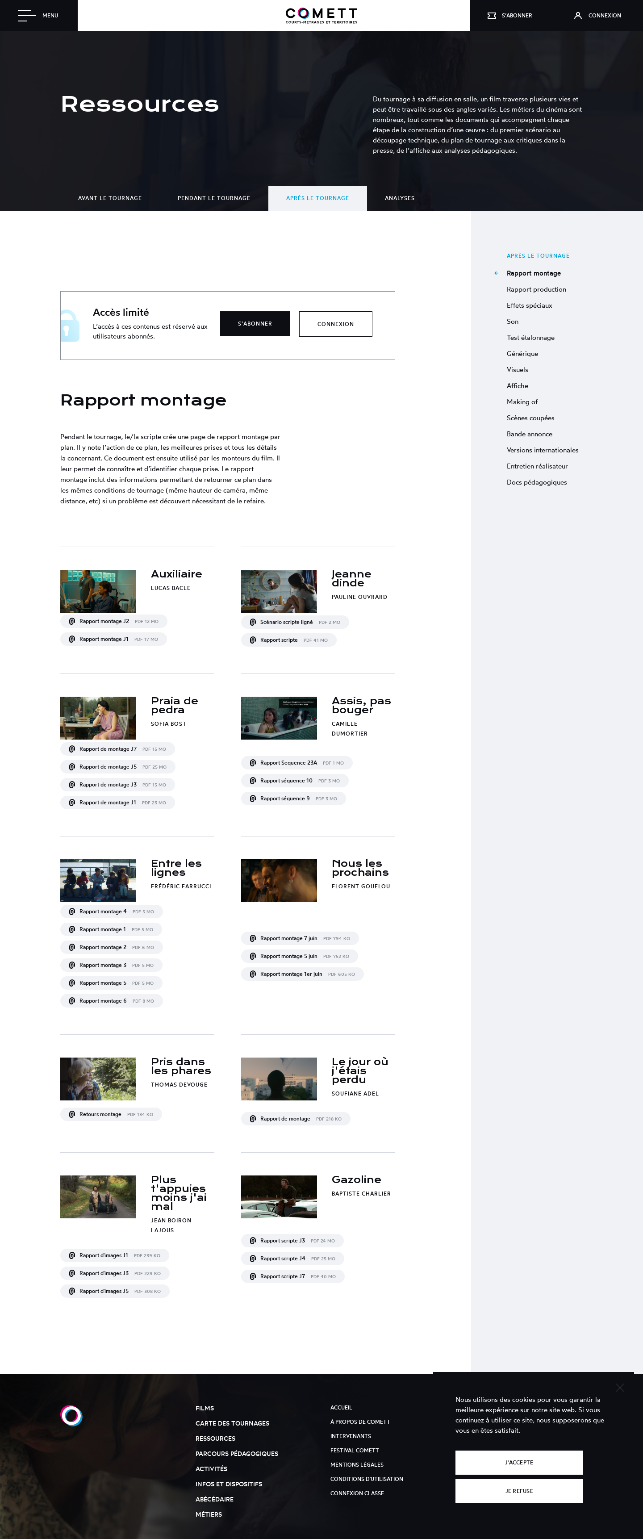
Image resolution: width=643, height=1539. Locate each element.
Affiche (517, 385)
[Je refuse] (619, 1386)
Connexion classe (357, 1493)
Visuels (517, 369)
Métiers (209, 1514)
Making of (522, 401)
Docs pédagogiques (537, 482)
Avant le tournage (110, 198)
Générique (522, 353)
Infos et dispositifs (229, 1484)
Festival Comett (354, 1450)
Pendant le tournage (214, 198)
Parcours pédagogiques (237, 1453)
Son (512, 321)
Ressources (215, 1438)
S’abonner (255, 323)
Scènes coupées (531, 418)
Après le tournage (317, 198)
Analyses (400, 198)
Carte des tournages (232, 1423)
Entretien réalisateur (537, 466)
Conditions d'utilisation (366, 1479)
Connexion (335, 324)
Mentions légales (357, 1464)
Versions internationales (543, 450)
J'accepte (519, 1462)
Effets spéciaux (529, 305)
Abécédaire (215, 1499)
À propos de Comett (360, 1421)
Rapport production (536, 289)
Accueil (341, 1407)
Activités (211, 1468)
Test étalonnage (531, 337)
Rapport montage (534, 273)
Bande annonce (529, 434)
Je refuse (519, 1491)
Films (205, 1408)
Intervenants (350, 1436)
